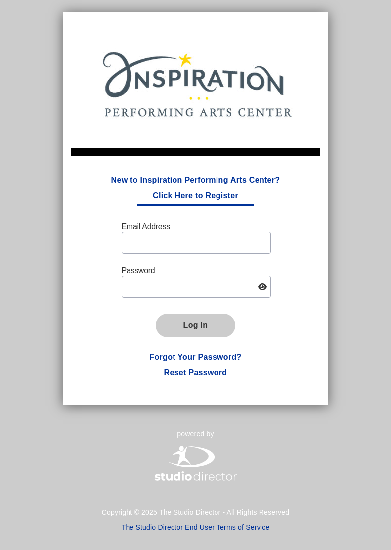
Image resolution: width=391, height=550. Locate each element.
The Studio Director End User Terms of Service (196, 527)
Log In (195, 325)
